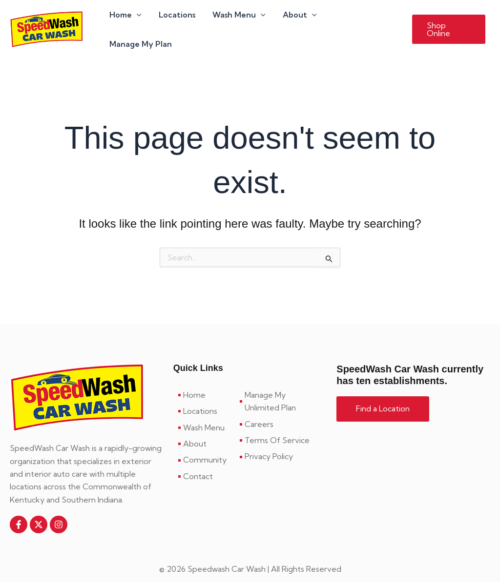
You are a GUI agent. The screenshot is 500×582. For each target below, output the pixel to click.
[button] (448, 22)
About (299, 22)
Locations (179, 22)
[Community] (204, 447)
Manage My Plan (363, 22)
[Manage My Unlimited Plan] (281, 388)
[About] (204, 430)
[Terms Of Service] (281, 427)
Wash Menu (240, 22)
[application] (141, 22)
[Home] (204, 381)
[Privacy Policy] (281, 443)
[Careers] (281, 411)
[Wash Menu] (204, 414)
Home (129, 22)
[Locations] (204, 398)
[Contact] (204, 463)
